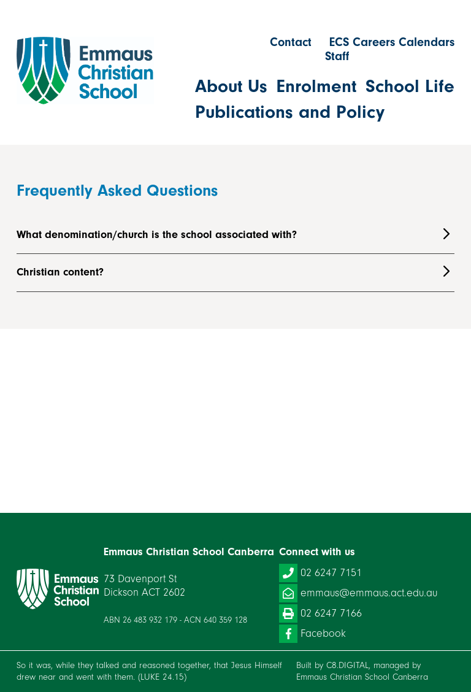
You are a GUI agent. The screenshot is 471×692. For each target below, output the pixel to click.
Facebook (312, 634)
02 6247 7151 (320, 573)
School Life (410, 86)
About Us (231, 86)
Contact (291, 42)
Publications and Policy (290, 112)
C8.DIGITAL (347, 665)
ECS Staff (337, 49)
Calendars (426, 42)
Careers (374, 42)
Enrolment (316, 86)
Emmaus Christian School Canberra (362, 677)
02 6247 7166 (320, 613)
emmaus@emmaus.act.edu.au (358, 593)
